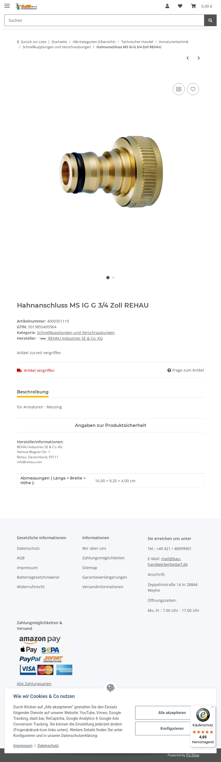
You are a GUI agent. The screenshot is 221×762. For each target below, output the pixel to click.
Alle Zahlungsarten (34, 683)
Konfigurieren (171, 728)
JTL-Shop (192, 755)
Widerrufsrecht (31, 586)
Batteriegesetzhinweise (38, 577)
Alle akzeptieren (172, 713)
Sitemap (89, 567)
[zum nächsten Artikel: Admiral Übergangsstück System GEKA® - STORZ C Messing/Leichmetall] (198, 58)
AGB (21, 557)
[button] (167, 6)
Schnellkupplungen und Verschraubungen (76, 332)
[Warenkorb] (202, 6)
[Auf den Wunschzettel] (193, 89)
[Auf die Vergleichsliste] (179, 89)
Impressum (22, 745)
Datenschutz (48, 745)
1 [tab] (108, 277)
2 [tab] (113, 277)
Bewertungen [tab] (73, 391)
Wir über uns (94, 548)
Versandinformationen (102, 586)
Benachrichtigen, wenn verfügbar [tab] (135, 391)
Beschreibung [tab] (33, 391)
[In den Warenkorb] (21, 76)
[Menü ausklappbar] (7, 3)
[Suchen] (104, 20)
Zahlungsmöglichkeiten (103, 557)
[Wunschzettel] (180, 6)
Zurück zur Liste (33, 41)
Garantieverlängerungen (104, 577)
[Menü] (212, 708)
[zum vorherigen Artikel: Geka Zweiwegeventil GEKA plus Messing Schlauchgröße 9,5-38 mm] (187, 58)
